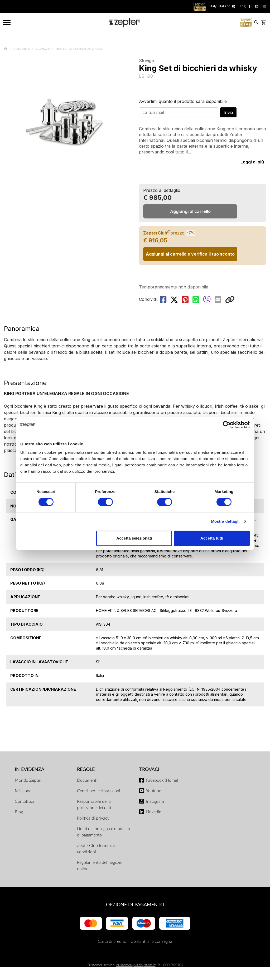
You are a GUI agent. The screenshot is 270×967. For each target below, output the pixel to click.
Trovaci (149, 769)
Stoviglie (43, 48)
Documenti (87, 780)
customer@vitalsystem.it (135, 965)
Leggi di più (252, 162)
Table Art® (22, 48)
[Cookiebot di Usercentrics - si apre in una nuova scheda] (227, 425)
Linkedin (153, 812)
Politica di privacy (93, 818)
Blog (19, 812)
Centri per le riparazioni (98, 791)
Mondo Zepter (28, 780)
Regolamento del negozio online (100, 865)
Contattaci (24, 801)
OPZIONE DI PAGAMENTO (135, 905)
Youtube (153, 791)
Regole (86, 769)
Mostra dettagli (225, 521)
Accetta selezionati (134, 538)
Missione (23, 791)
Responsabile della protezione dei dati (94, 804)
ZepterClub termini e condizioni (96, 849)
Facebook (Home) (162, 780)
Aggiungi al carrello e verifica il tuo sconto (190, 254)
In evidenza (29, 769)
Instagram (155, 801)
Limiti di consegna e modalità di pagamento (103, 832)
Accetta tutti (211, 538)
